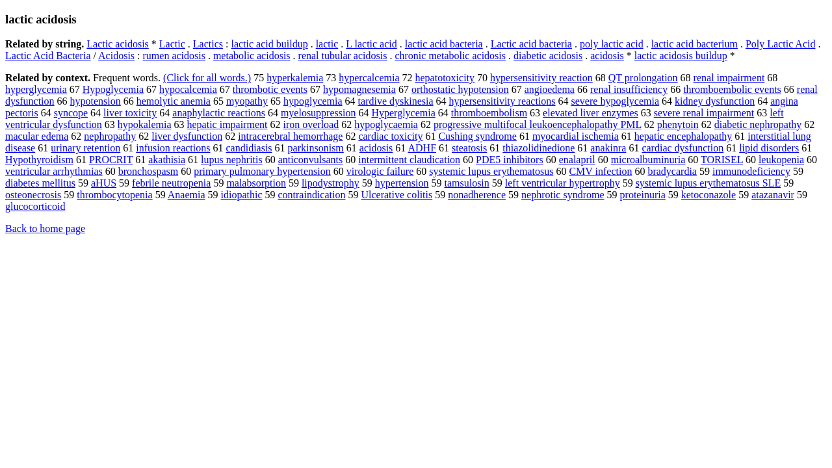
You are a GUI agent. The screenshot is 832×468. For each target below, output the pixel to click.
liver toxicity (130, 112)
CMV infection (600, 171)
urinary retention (85, 147)
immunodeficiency (751, 171)
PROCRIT (111, 159)
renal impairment (729, 77)
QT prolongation (643, 77)
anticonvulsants (310, 159)
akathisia (166, 159)
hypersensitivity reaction (541, 77)
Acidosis (116, 55)
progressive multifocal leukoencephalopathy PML (538, 124)
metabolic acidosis (252, 55)
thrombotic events (270, 89)
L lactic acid (371, 43)
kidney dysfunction (715, 101)
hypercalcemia (369, 77)
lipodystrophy (330, 182)
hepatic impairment (227, 124)
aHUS (103, 182)
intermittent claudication (409, 159)
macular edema (36, 136)
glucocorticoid (35, 206)
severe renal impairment (704, 112)
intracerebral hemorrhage (290, 136)
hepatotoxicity (445, 77)
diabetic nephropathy (758, 124)
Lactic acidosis (117, 43)
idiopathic (242, 194)
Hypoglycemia (113, 89)
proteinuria (643, 194)
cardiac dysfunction (682, 147)
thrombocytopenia (114, 194)
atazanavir (772, 194)
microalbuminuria (648, 159)
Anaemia (186, 194)
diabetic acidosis (548, 55)
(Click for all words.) (207, 77)
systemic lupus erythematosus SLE (708, 182)
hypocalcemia (188, 89)
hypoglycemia (313, 101)
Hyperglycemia (403, 112)
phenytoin (678, 124)
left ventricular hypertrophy (562, 182)
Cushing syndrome (477, 136)
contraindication (311, 194)
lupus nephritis (232, 159)
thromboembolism (489, 112)
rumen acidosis (174, 55)
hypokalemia (145, 124)
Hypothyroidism (39, 159)
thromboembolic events (732, 89)
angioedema (550, 89)
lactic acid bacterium (694, 43)
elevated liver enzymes (590, 112)
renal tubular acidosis (342, 55)
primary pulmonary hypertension (262, 171)
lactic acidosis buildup (680, 55)
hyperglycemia (36, 89)
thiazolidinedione (538, 147)
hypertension (402, 182)
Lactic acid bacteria (531, 43)
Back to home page (45, 228)
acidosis (607, 55)
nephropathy (110, 136)
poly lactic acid (612, 43)
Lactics (208, 43)
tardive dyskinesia (396, 101)
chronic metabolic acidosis (450, 55)
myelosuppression (318, 112)
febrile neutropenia (171, 182)
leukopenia (781, 159)
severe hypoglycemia (615, 101)
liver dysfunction (186, 136)
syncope (71, 112)
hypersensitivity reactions (502, 101)
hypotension (95, 101)
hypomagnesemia (359, 89)
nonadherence (477, 194)
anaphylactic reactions (218, 112)
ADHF (422, 147)
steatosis (469, 147)
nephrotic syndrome (562, 194)
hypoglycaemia (386, 124)
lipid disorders (769, 147)
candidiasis (249, 147)
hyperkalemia (294, 77)
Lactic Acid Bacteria (47, 55)
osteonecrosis (33, 194)
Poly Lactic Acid (781, 43)
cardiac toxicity (390, 136)
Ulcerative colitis (396, 194)
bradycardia (672, 171)
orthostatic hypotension (460, 89)
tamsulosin (466, 182)
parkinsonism (316, 147)
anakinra (608, 147)
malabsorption (256, 182)
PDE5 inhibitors (509, 159)
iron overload (311, 124)
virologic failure (380, 171)
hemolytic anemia (173, 101)
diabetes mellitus (40, 182)
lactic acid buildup (269, 43)
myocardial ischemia (575, 136)
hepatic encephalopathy (683, 136)
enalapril (577, 159)
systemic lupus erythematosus (491, 171)
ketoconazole (708, 194)
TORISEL (722, 159)
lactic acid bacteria (444, 43)
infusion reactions (173, 147)
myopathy (247, 101)
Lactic (172, 43)
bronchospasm (148, 171)
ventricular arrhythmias (54, 171)
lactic (327, 43)
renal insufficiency (629, 89)
